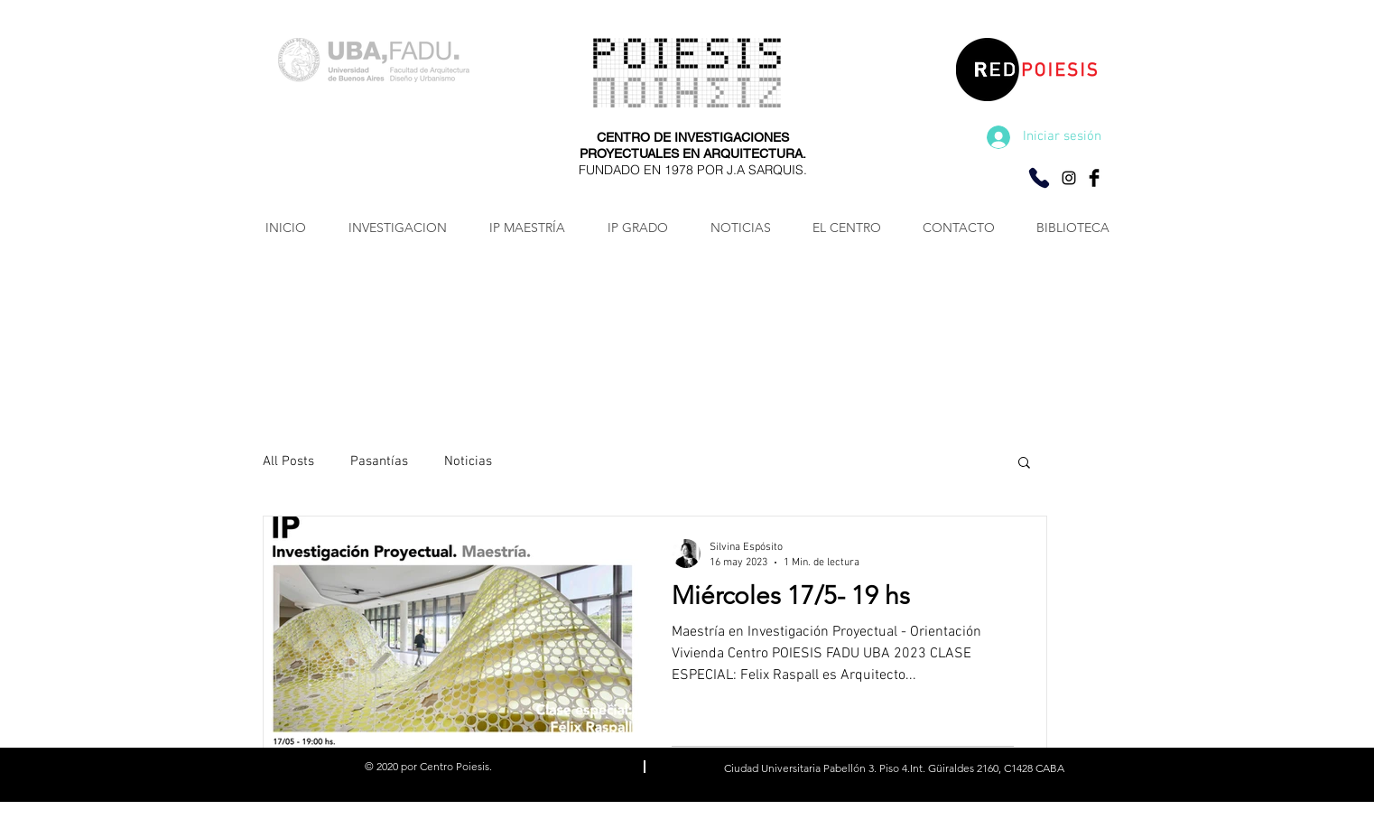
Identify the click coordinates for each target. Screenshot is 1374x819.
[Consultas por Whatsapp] (1039, 178)
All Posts (288, 461)
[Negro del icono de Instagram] (1069, 178)
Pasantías (379, 461)
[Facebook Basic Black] (1094, 178)
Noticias (468, 461)
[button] (1024, 463)
